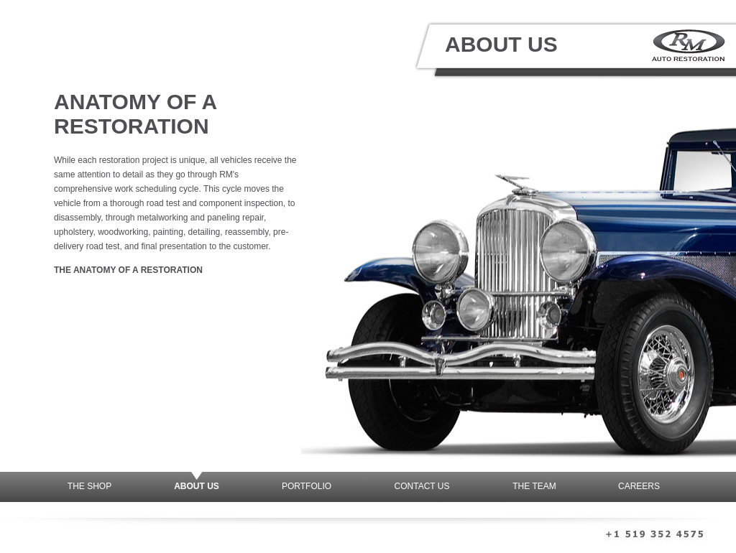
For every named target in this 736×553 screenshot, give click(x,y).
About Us (196, 486)
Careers (639, 486)
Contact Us (422, 486)
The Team (534, 486)
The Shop (89, 486)
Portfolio (306, 486)
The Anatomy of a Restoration (128, 270)
